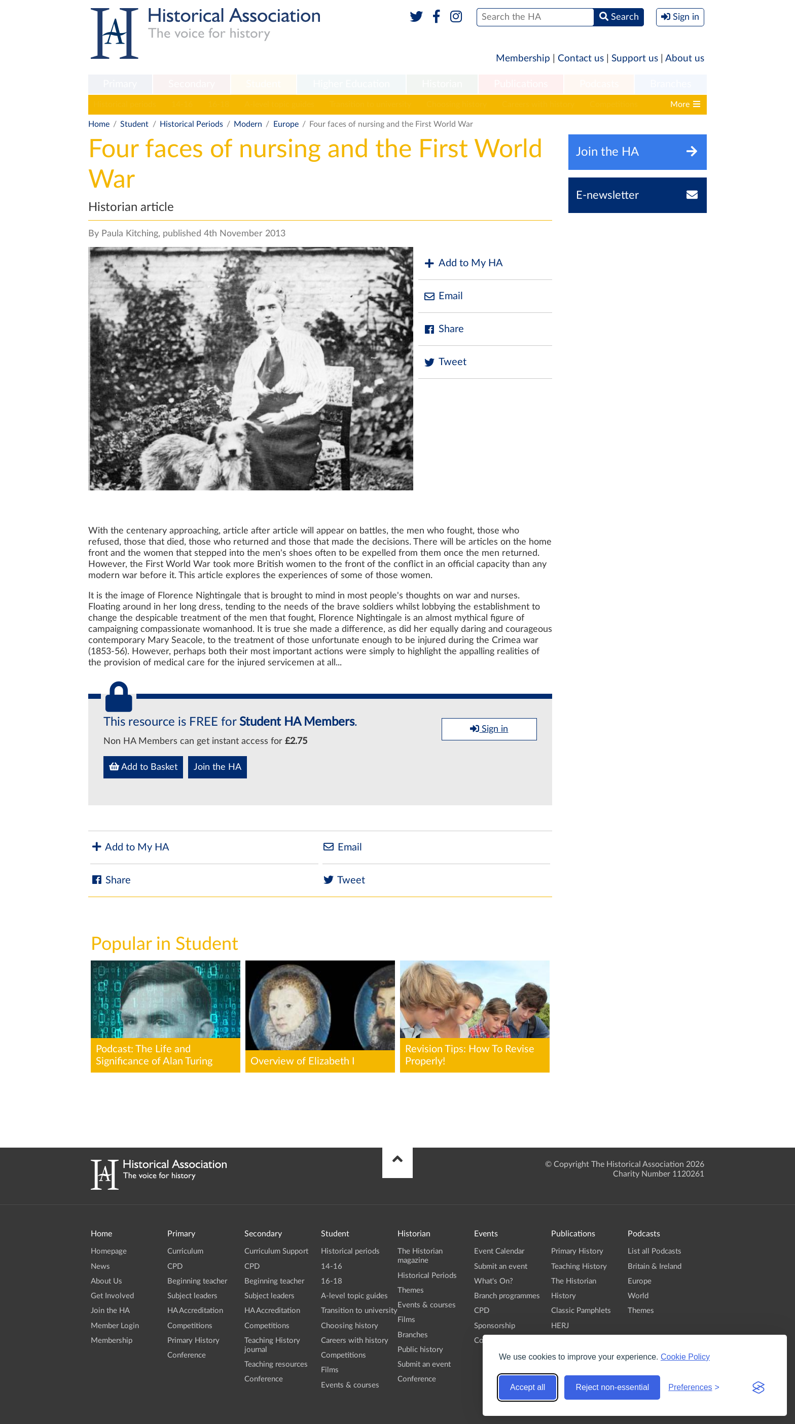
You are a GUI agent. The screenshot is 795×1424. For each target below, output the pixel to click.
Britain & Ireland (654, 1266)
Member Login (115, 1326)
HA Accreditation (195, 1310)
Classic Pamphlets (581, 1310)
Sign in (489, 729)
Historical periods (124, 104)
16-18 (218, 104)
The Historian (573, 1281)
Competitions (614, 104)
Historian (442, 84)
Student (263, 84)
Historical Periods (191, 124)
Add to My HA (463, 263)
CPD (175, 1266)
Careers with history (538, 104)
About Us (106, 1281)
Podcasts (599, 84)
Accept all (527, 1387)
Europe (286, 124)
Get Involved (112, 1296)
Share (443, 329)
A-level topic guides (279, 104)
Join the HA (217, 767)
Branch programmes (507, 1296)
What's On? (493, 1281)
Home (99, 124)
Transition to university (370, 104)
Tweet (444, 362)
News (100, 1266)
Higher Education (351, 84)
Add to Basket (143, 767)
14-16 (182, 104)
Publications (521, 84)
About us (684, 58)
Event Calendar (499, 1251)
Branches (671, 84)
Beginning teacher (197, 1281)
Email (443, 296)
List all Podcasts (654, 1251)
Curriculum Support (276, 1251)
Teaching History (579, 1266)
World (638, 1296)
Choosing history (456, 104)
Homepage (109, 1251)
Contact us (581, 58)
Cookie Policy (685, 1356)
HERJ (560, 1326)
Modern (248, 124)
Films (330, 1370)
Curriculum (185, 1251)
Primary (120, 84)
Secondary (191, 84)
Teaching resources (276, 1364)
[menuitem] (120, 85)
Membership (523, 58)
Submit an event (424, 1364)
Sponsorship (494, 1326)
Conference (186, 1355)
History (563, 1296)
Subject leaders (192, 1296)
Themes (410, 1290)
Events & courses (350, 1385)
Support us (634, 58)
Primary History (193, 1340)
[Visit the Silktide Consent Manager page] (758, 1387)
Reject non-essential (612, 1387)
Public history (420, 1350)
